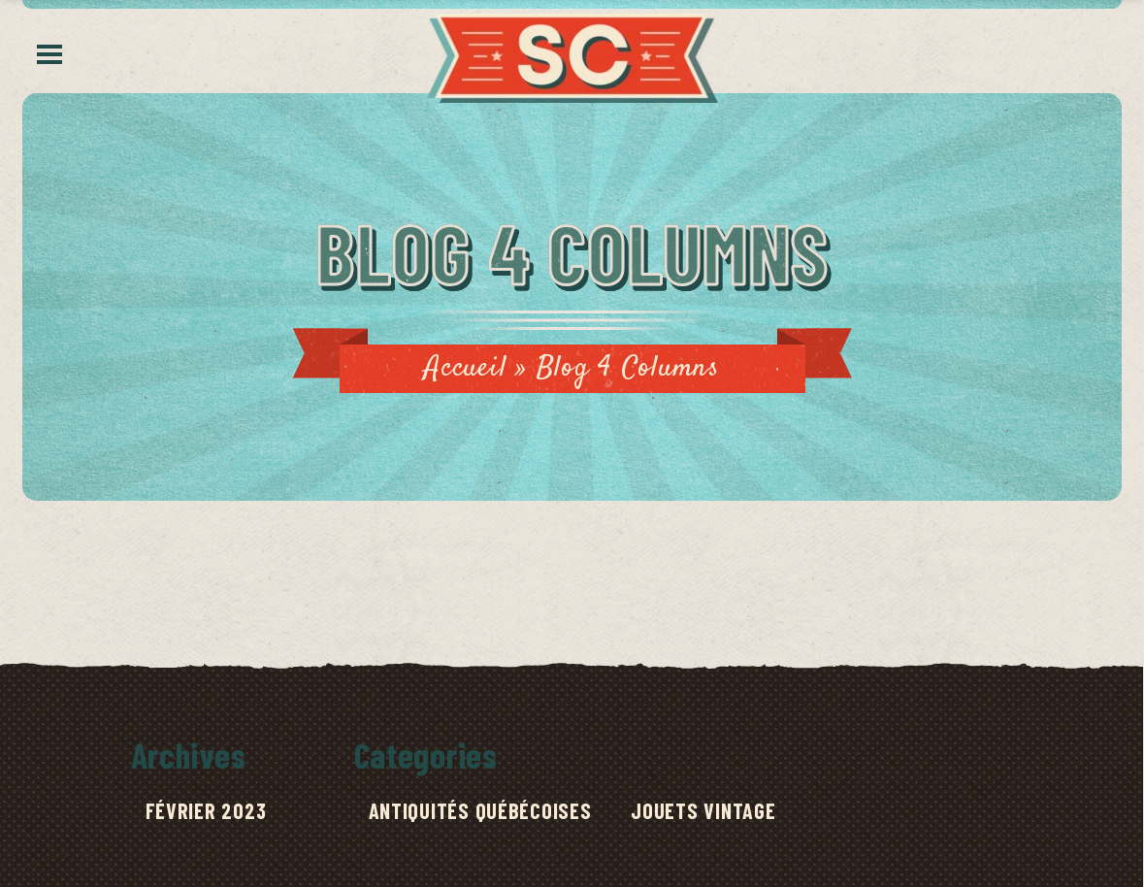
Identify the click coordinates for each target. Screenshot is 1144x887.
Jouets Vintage (703, 810)
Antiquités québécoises (480, 810)
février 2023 (206, 810)
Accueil (465, 368)
